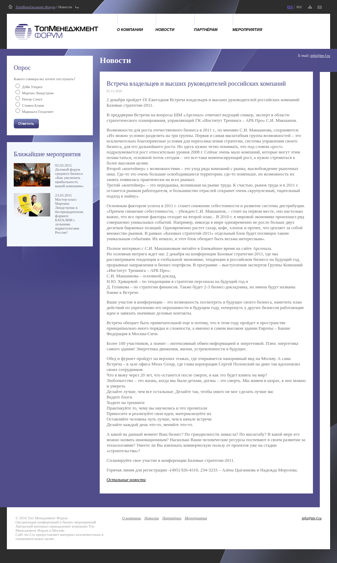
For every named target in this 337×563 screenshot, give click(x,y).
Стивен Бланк (33, 105)
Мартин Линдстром (38, 93)
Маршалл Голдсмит (38, 111)
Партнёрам (206, 30)
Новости (164, 30)
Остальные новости (126, 479)
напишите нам (319, 7)
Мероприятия (247, 30)
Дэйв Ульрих (32, 87)
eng (290, 7)
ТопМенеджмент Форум (35, 7)
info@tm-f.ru (320, 55)
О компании (130, 30)
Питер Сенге (32, 99)
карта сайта (310, 7)
